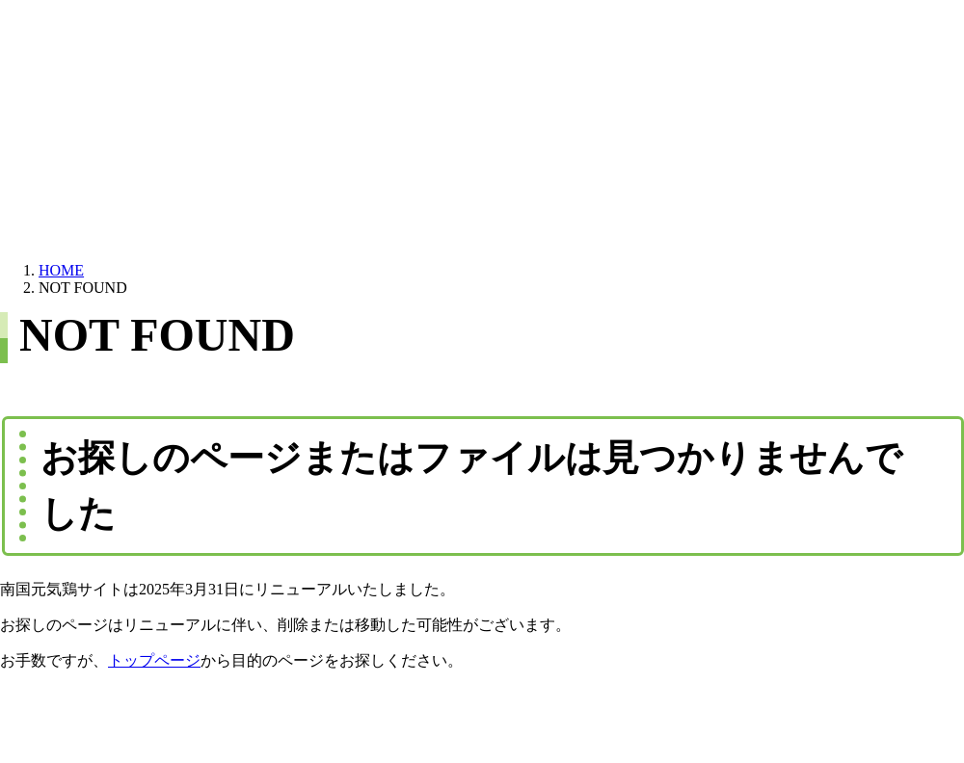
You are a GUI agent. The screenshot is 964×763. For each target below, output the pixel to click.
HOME (61, 270)
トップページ (154, 660)
